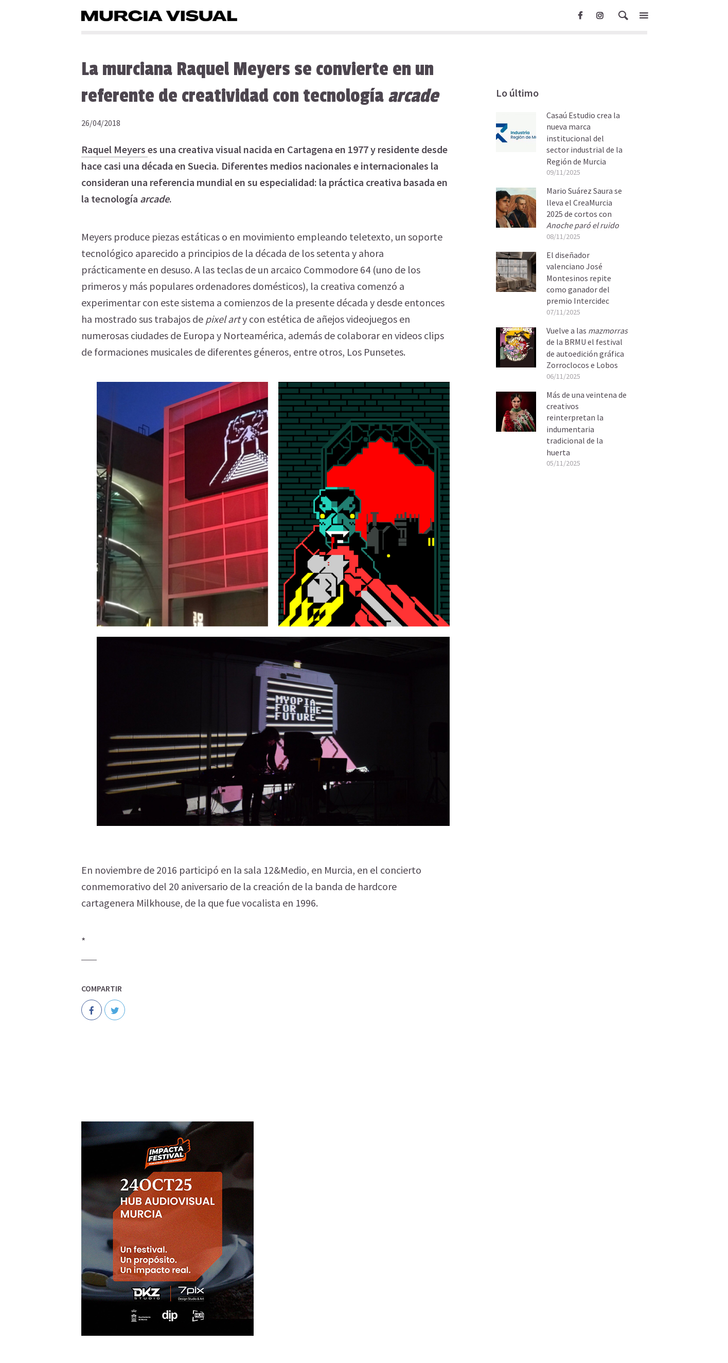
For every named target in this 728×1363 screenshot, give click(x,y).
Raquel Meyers (114, 149)
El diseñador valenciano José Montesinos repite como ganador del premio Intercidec (578, 278)
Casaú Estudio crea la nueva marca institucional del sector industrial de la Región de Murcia (584, 138)
